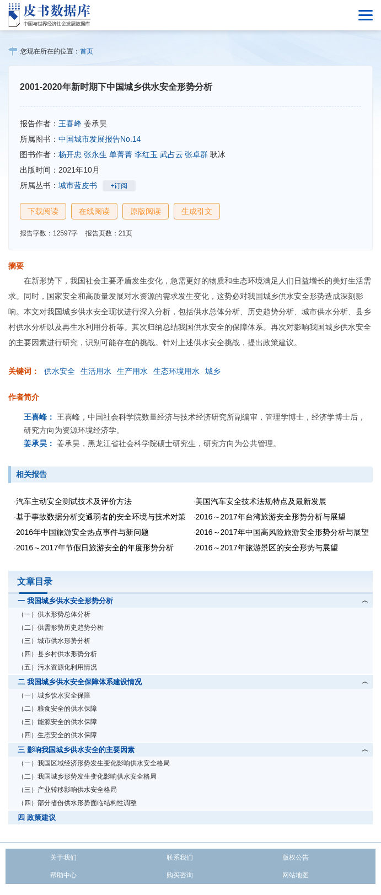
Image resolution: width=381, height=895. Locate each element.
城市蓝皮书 (77, 185)
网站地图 (295, 875)
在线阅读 (94, 211)
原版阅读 (145, 211)
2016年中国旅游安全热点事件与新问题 (82, 532)
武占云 (171, 154)
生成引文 (196, 211)
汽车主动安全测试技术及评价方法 (74, 501)
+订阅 (118, 186)
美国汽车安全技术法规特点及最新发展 (260, 501)
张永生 (95, 154)
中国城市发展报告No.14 (99, 139)
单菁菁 (120, 154)
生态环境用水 (176, 371)
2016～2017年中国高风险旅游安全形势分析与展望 (281, 532)
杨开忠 (70, 154)
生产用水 (132, 371)
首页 (86, 51)
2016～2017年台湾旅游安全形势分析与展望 (270, 516)
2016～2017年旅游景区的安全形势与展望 (266, 547)
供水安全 (59, 371)
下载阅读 (43, 211)
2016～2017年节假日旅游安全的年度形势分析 (95, 547)
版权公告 (295, 857)
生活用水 (96, 371)
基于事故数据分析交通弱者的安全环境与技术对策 (101, 516)
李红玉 (146, 154)
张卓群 (196, 154)
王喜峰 (70, 123)
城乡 (213, 371)
